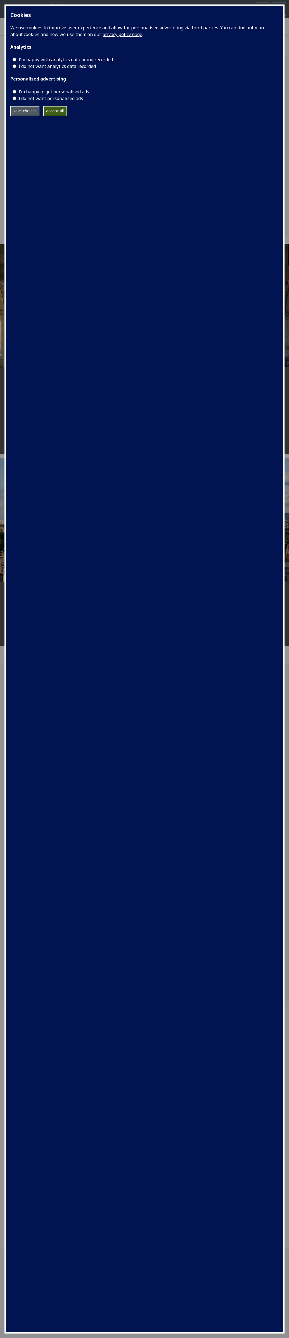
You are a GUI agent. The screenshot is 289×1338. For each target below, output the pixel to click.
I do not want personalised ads (50, 98)
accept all (55, 110)
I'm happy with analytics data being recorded (65, 59)
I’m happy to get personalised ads (53, 92)
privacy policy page (122, 34)
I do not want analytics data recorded (57, 66)
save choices (25, 110)
